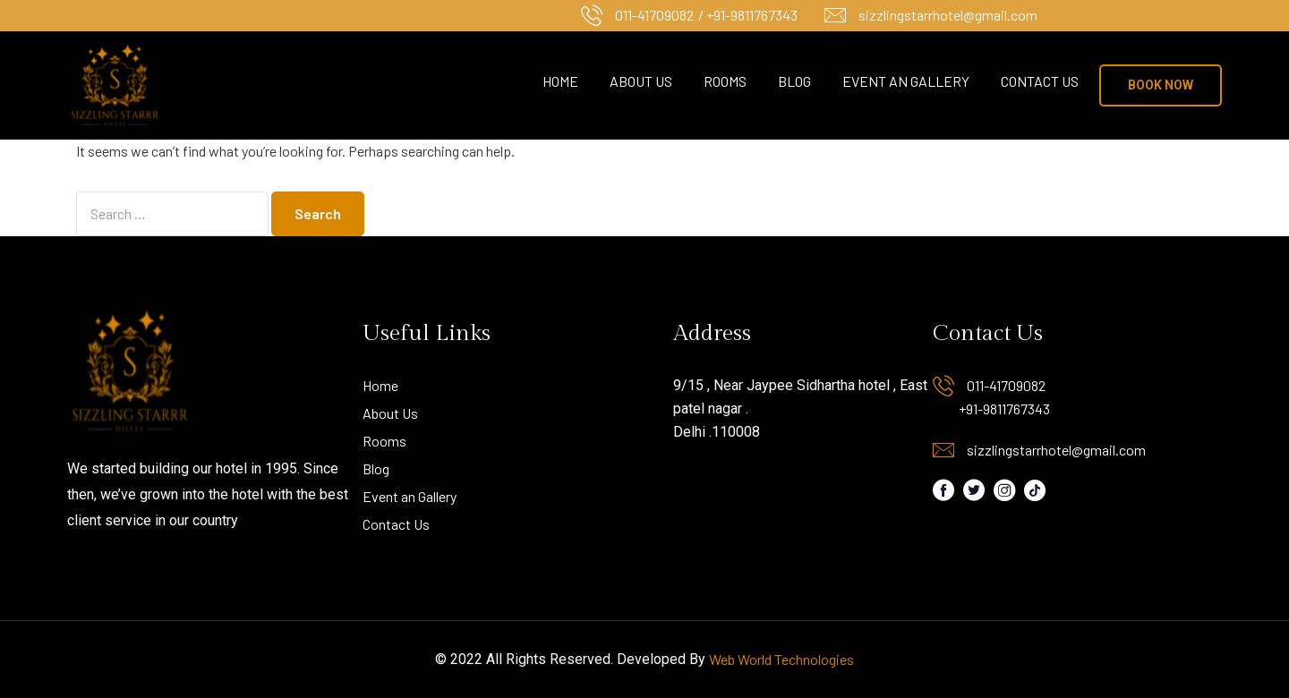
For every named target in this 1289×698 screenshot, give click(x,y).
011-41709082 (654, 14)
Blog (794, 80)
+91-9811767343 (1004, 408)
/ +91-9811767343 (748, 14)
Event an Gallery (905, 80)
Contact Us (1040, 80)
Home (560, 80)
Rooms (725, 80)
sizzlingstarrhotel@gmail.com (947, 14)
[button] (1160, 85)
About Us (641, 80)
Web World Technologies (781, 659)
